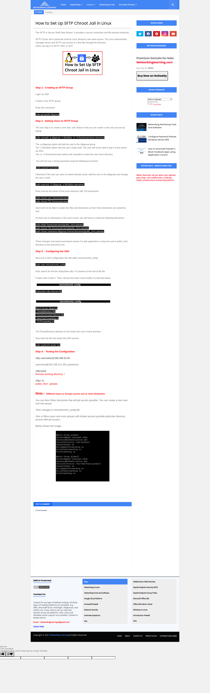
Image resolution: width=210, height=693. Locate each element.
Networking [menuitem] (75, 4)
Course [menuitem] (90, 4)
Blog (86, 581)
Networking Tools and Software (96, 593)
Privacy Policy (151, 636)
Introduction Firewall (141, 615)
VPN (135, 621)
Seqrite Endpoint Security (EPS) (145, 587)
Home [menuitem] (63, 4)
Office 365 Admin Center (142, 604)
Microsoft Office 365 (141, 598)
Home (119, 636)
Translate (154, 104)
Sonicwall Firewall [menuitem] (127, 4)
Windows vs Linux (140, 610)
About (127, 636)
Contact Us (137, 636)
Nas (85, 621)
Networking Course (92, 587)
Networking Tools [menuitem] (107, 4)
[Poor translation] (9, 654)
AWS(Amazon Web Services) (144, 581)
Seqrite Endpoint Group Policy (145, 593)
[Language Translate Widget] (159, 99)
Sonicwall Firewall (91, 604)
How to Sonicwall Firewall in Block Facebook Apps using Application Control (161, 151)
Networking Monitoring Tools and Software (162, 126)
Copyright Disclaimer (168, 636)
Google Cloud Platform (93, 598)
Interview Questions (92, 615)
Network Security (91, 610)
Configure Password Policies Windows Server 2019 (162, 138)
